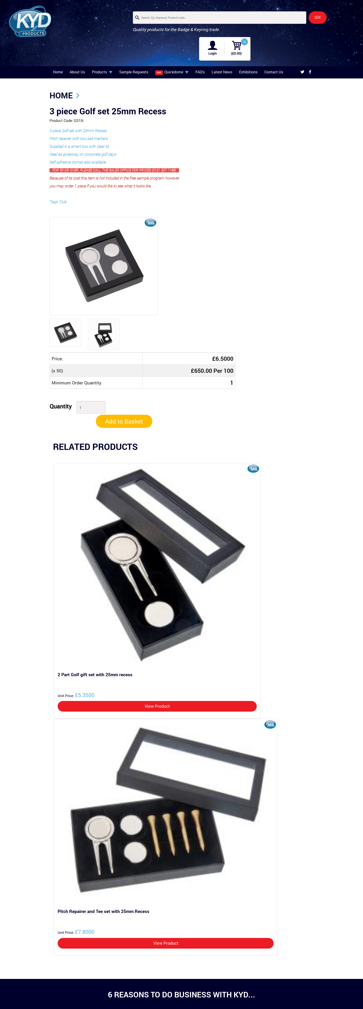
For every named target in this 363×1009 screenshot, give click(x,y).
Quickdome (171, 53)
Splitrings (93, 995)
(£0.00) (339, 24)
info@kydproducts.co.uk (178, 988)
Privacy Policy (304, 965)
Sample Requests (133, 53)
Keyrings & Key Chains (102, 991)
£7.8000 (75, 809)
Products (102, 53)
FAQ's (200, 53)
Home (58, 53)
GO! (257, 17)
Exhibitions (248, 53)
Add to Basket (285, 258)
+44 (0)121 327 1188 (176, 992)
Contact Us (273, 53)
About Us (77, 53)
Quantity (151, 257)
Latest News (222, 53)
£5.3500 (75, 573)
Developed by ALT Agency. (297, 976)
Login (316, 24)
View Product (156, 584)
